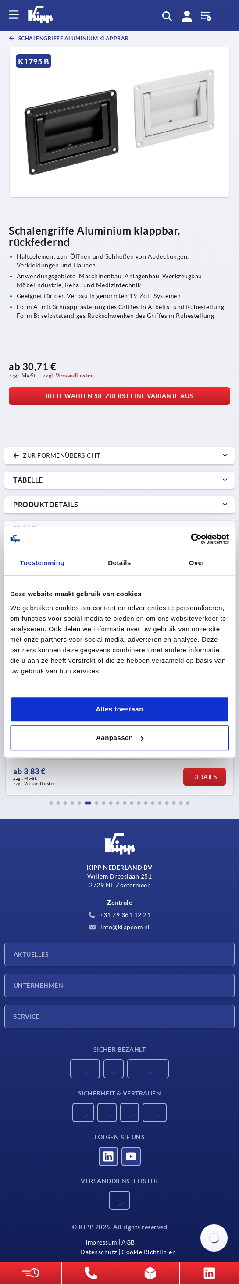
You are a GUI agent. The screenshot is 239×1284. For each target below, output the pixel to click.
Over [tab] (197, 562)
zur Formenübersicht (56, 455)
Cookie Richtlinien (148, 1252)
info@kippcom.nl (119, 927)
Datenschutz (98, 1252)
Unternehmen (38, 985)
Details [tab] (119, 562)
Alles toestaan (119, 709)
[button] (51, 803)
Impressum (101, 1242)
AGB (128, 1242)
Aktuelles (31, 954)
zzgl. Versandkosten (68, 375)
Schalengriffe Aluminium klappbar (73, 38)
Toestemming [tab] (42, 562)
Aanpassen (120, 737)
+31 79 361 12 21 (120, 914)
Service (26, 1016)
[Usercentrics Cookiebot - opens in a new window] (190, 538)
